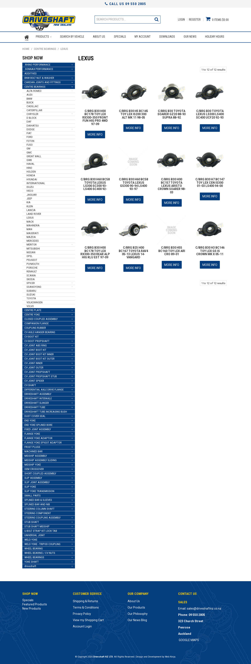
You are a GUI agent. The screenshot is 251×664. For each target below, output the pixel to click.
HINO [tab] (29, 166)
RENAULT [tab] (32, 270)
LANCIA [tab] (31, 208)
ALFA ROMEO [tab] (34, 89)
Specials (120, 36)
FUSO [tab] (30, 143)
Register (195, 19)
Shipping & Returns (85, 600)
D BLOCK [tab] (31, 116)
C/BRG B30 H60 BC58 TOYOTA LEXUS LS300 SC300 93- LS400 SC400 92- (95, 182)
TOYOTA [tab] (31, 297)
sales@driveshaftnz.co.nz (204, 607)
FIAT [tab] (29, 131)
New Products (31, 607)
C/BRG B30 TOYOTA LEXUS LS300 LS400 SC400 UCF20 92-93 (210, 113)
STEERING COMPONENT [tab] (37, 512)
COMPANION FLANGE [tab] (36, 322)
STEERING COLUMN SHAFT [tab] (39, 507)
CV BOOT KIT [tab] (31, 335)
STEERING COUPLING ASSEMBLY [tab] (42, 516)
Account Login (82, 625)
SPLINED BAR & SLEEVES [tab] (38, 498)
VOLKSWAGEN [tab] (35, 301)
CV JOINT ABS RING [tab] (35, 344)
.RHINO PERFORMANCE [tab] (37, 63)
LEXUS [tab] (30, 216)
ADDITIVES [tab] (30, 72)
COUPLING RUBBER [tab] (35, 326)
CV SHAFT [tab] (30, 383)
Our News (190, 36)
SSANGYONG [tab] (34, 285)
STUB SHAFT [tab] (31, 520)
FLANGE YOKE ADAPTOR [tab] (38, 436)
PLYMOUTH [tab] (33, 262)
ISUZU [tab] (30, 185)
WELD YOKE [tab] (30, 538)
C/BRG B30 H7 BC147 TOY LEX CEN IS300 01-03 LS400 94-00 (209, 181)
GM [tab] (28, 147)
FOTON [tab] (30, 139)
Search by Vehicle (72, 36)
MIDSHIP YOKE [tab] (32, 463)
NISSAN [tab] (31, 251)
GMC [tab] (29, 151)
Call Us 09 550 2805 (125, 4)
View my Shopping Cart (88, 618)
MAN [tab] (29, 228)
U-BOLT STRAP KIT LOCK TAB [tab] (40, 529)
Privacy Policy (82, 612)
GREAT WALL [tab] (34, 155)
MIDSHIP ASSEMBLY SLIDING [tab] (40, 459)
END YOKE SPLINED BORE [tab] (38, 423)
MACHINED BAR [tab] (33, 450)
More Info (95, 133)
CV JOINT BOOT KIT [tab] (35, 348)
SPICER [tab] (31, 281)
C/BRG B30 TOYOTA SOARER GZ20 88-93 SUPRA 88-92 (172, 113)
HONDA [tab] (31, 174)
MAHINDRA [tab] (33, 224)
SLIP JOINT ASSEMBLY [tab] (37, 481)
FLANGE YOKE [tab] (32, 432)
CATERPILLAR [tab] (34, 109)
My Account (143, 36)
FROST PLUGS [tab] (32, 445)
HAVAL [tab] (31, 162)
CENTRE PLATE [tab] (32, 308)
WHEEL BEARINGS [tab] (34, 556)
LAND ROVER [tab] (34, 212)
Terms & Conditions (86, 606)
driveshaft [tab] (30, 564)
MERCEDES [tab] (33, 239)
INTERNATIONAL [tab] (36, 181)
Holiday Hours (214, 36)
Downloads (167, 36)
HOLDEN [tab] (31, 170)
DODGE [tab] (31, 128)
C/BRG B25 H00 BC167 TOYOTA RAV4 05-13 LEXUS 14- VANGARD (133, 249)
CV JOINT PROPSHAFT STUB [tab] (40, 375)
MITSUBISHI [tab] (33, 247)
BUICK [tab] (30, 101)
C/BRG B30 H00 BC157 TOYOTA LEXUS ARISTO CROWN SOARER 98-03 (172, 184)
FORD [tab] (30, 135)
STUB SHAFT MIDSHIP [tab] (36, 525)
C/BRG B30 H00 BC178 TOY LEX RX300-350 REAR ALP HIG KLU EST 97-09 (95, 249)
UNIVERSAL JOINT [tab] (34, 534)
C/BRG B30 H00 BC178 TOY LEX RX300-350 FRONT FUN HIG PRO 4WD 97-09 (95, 116)
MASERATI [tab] (33, 232)
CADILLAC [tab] (33, 105)
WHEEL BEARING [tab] (33, 547)
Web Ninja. (170, 655)
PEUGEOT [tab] (32, 258)
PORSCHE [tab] (32, 266)
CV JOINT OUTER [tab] (33, 366)
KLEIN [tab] (30, 205)
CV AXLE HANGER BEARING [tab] (39, 331)
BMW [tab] (29, 97)
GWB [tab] (29, 158)
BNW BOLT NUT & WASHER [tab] (39, 76)
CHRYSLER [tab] (32, 112)
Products (42, 36)
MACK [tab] (30, 220)
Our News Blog (137, 618)
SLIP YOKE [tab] (30, 485)
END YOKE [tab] (30, 419)
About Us (99, 36)
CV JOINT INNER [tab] (33, 361)
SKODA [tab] (31, 278)
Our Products (136, 606)
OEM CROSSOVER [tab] (34, 467)
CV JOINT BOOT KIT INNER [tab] (39, 353)
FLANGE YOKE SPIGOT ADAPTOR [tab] (43, 441)
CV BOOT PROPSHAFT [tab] (36, 339)
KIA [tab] (29, 201)
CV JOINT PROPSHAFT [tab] (37, 370)
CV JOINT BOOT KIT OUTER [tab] (39, 357)
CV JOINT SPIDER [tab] (34, 379)
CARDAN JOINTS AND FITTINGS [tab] (42, 81)
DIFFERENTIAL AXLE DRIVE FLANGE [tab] (44, 388)
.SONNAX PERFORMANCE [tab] (38, 67)
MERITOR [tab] (32, 243)
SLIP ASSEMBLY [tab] (33, 476)
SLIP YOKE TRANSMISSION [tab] (39, 489)
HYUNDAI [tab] (32, 178)
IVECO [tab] (30, 189)
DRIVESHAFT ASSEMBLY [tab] (37, 392)
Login (181, 19)
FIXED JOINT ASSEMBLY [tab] (37, 428)
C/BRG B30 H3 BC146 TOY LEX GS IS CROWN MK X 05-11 (209, 248)
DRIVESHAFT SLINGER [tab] (36, 401)
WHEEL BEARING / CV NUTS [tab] (39, 551)
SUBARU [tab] (31, 289)
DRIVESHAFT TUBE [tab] (34, 406)
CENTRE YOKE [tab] (32, 313)
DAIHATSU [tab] (33, 124)
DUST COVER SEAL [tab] (34, 414)
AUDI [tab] (29, 93)
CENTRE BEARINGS (45, 47)
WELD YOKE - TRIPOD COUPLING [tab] (42, 542)
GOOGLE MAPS (189, 638)
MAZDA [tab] (31, 235)
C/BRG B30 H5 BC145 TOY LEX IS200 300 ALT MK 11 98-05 (133, 113)
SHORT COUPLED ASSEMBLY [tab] (40, 472)
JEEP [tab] (29, 197)
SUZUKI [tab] (31, 293)
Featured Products (34, 603)
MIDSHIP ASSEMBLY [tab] (35, 454)
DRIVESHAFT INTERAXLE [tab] (38, 397)
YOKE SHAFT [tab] (31, 560)
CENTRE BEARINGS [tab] (34, 85)
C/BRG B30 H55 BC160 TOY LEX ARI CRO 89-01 (171, 248)
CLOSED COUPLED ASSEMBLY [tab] (41, 317)
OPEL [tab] (29, 254)
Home (26, 36)
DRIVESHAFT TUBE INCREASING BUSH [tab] (45, 410)
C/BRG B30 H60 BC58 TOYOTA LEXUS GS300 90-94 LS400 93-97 (133, 182)
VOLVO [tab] (30, 304)
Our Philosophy (138, 612)
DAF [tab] (29, 120)
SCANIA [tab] (31, 274)
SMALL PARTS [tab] (32, 494)
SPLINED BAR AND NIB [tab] (37, 503)
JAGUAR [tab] (32, 193)
